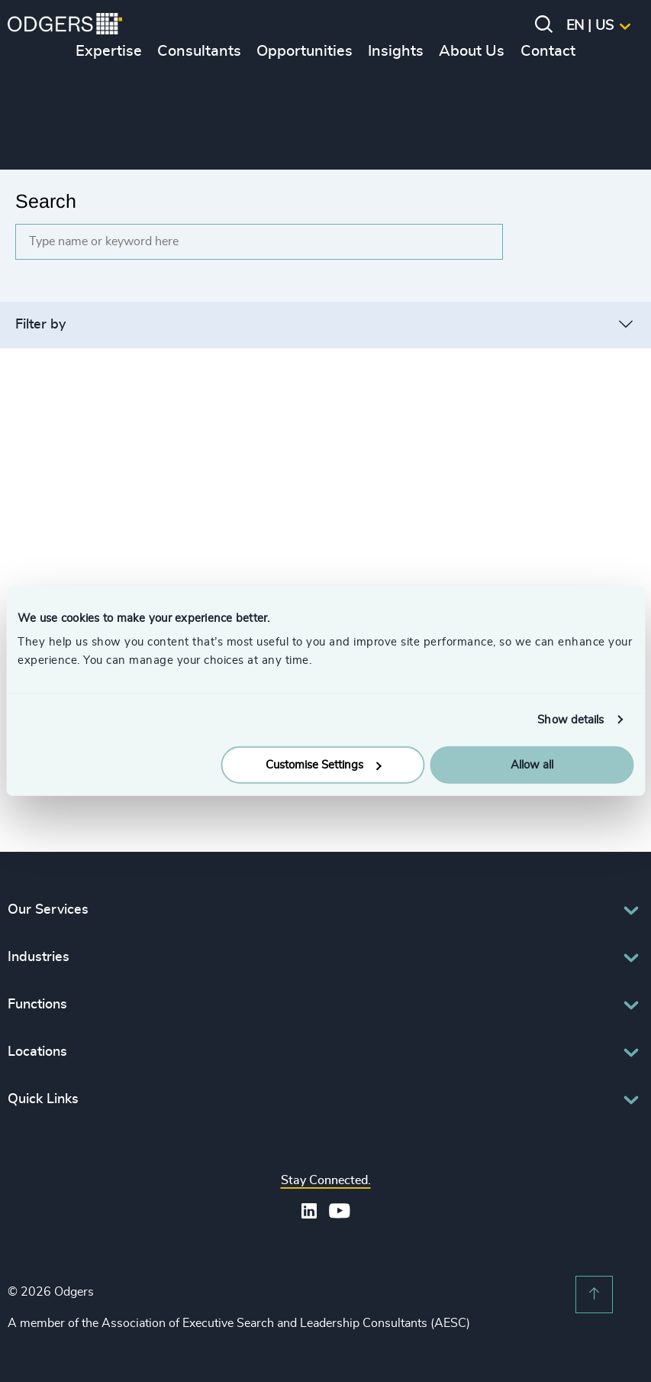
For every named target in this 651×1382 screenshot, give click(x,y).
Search (45, 201)
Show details (570, 719)
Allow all (532, 765)
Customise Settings (324, 765)
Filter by (40, 325)
